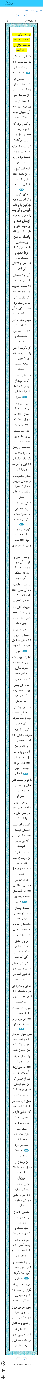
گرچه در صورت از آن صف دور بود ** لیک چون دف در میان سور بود (21, 540)
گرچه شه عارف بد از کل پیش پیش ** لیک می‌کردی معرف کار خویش (21, 690)
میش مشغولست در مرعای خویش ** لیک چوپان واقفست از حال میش (21, 486)
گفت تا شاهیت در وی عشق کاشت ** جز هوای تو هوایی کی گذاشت (21, 946)
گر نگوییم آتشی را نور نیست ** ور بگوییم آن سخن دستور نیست (21, 358)
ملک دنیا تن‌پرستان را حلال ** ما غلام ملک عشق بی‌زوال (21, 1167)
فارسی (39, 11)
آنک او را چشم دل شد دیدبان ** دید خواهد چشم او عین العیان (21, 763)
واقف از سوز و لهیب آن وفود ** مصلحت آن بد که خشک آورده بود (21, 567)
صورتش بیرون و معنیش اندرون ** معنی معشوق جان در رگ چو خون (21, 640)
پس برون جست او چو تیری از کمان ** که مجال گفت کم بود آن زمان (21, 414)
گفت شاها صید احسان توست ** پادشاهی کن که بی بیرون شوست (21, 835)
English (25, 11)
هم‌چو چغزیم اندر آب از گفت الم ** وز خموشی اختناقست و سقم (21, 330)
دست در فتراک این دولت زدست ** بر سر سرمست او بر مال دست (21, 863)
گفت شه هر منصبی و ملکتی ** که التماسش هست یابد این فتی (21, 890)
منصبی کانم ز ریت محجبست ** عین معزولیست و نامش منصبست (21, 1222)
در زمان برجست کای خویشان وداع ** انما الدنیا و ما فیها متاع (21, 386)
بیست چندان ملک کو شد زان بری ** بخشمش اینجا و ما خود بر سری (21, 918)
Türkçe (32, 11)
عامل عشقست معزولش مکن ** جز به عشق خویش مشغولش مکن (21, 1195)
